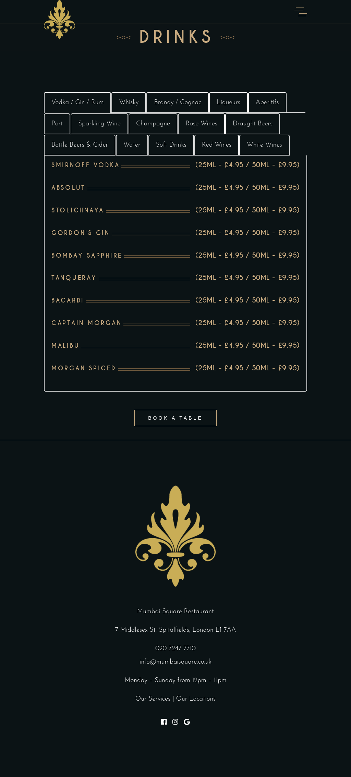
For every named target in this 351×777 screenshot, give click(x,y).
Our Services (153, 699)
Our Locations (196, 699)
